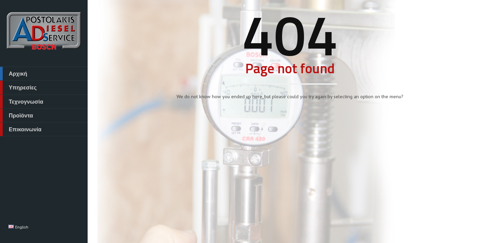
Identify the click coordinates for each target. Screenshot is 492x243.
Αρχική (13, 73)
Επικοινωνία (20, 129)
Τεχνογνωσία (21, 101)
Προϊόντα (16, 115)
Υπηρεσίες (18, 87)
